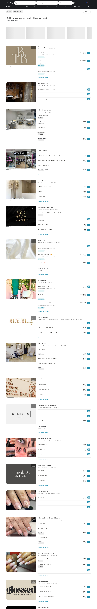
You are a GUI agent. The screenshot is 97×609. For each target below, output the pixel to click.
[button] (25, 3)
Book (89, 52)
